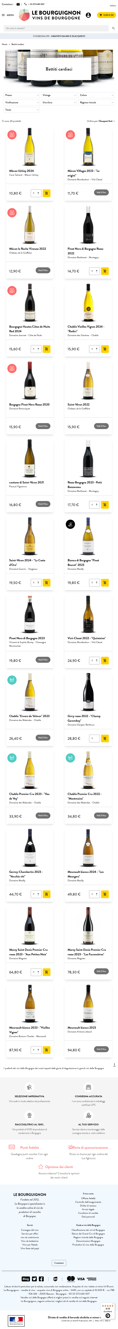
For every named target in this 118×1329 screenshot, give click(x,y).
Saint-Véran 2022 (78, 404)
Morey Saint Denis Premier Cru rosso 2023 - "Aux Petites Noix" (28, 952)
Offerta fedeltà (88, 1198)
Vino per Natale (29, 1245)
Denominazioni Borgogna (88, 1241)
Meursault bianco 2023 (82, 1027)
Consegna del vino (30, 1230)
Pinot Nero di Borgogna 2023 (27, 638)
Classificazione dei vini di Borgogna (88, 1230)
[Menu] (113, 1305)
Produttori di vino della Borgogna (88, 1245)
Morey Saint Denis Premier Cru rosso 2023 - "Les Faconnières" (87, 952)
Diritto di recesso (88, 1206)
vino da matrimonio (30, 1237)
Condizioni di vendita (88, 1213)
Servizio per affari (30, 1234)
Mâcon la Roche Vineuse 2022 (27, 248)
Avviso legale (88, 1209)
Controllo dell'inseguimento (88, 1202)
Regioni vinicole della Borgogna (88, 1237)
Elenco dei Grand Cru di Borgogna (88, 1234)
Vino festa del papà (30, 1248)
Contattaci (59, 1263)
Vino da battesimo (30, 1241)
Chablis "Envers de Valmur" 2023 (29, 716)
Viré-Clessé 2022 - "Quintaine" (87, 638)
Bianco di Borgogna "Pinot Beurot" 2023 (83, 562)
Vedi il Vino (101, 192)
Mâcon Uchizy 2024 (21, 170)
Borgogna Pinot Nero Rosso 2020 (29, 404)
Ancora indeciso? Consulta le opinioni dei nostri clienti (59, 1175)
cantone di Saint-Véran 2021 (26, 482)
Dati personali (88, 1217)
